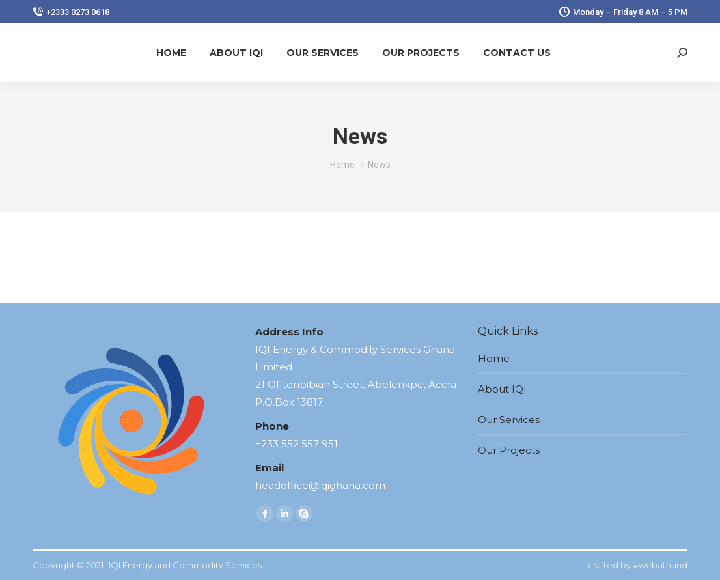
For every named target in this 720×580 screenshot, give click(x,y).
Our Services (509, 419)
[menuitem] (171, 52)
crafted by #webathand (637, 565)
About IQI (502, 389)
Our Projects (509, 450)
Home (494, 358)
